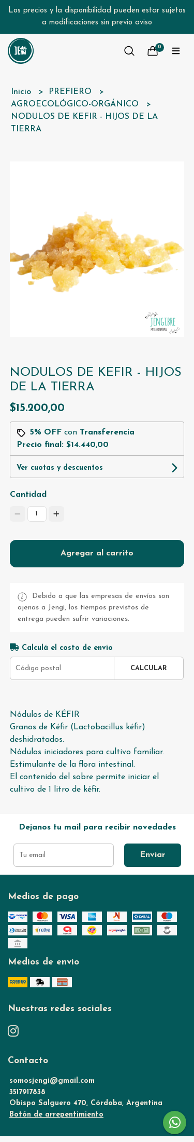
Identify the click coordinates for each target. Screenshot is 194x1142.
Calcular (148, 668)
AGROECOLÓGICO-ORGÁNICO (76, 104)
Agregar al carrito (97, 553)
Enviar (153, 855)
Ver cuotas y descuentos (60, 468)
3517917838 (27, 1092)
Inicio (22, 92)
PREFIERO (71, 92)
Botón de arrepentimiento (56, 1115)
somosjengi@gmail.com (52, 1081)
